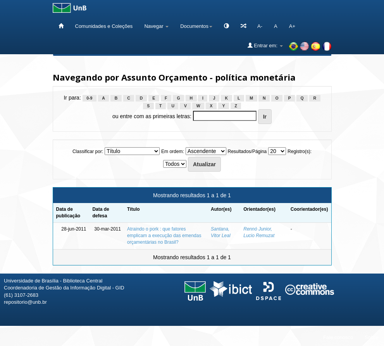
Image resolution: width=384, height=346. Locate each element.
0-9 (89, 98)
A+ (292, 26)
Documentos (196, 26)
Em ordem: (172, 151)
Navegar (156, 26)
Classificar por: (87, 151)
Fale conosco (338, 337)
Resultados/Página (247, 151)
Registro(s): (300, 151)
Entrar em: (265, 45)
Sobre (371, 337)
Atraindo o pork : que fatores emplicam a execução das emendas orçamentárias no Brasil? (164, 235)
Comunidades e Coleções (104, 26)
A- (259, 26)
